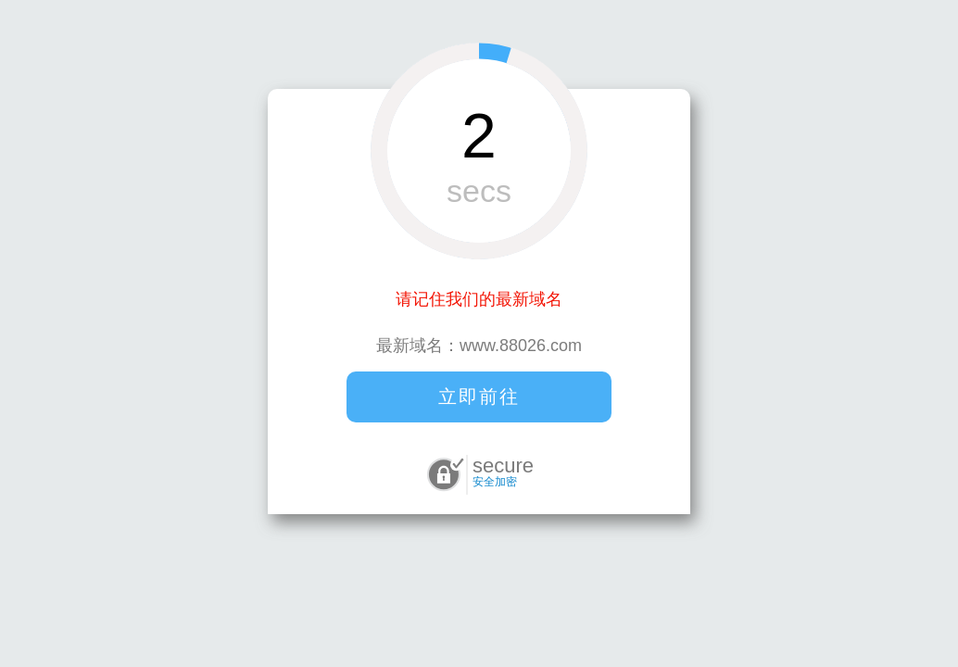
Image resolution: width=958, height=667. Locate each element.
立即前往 (479, 396)
